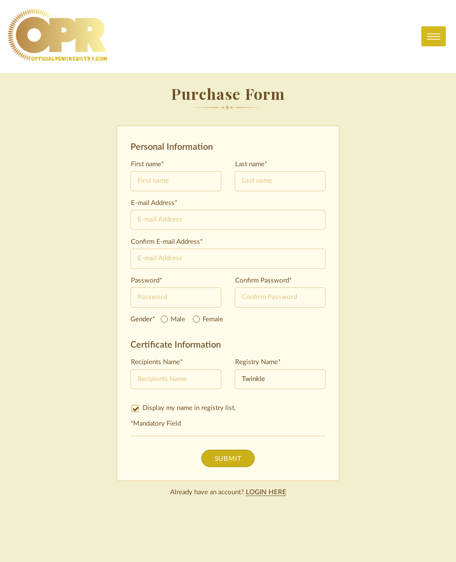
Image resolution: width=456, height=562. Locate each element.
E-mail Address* (154, 203)
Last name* (251, 164)
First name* (147, 164)
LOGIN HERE (266, 492)
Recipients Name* (157, 362)
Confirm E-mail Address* (167, 241)
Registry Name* (258, 362)
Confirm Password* (263, 280)
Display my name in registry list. (184, 408)
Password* (146, 280)
